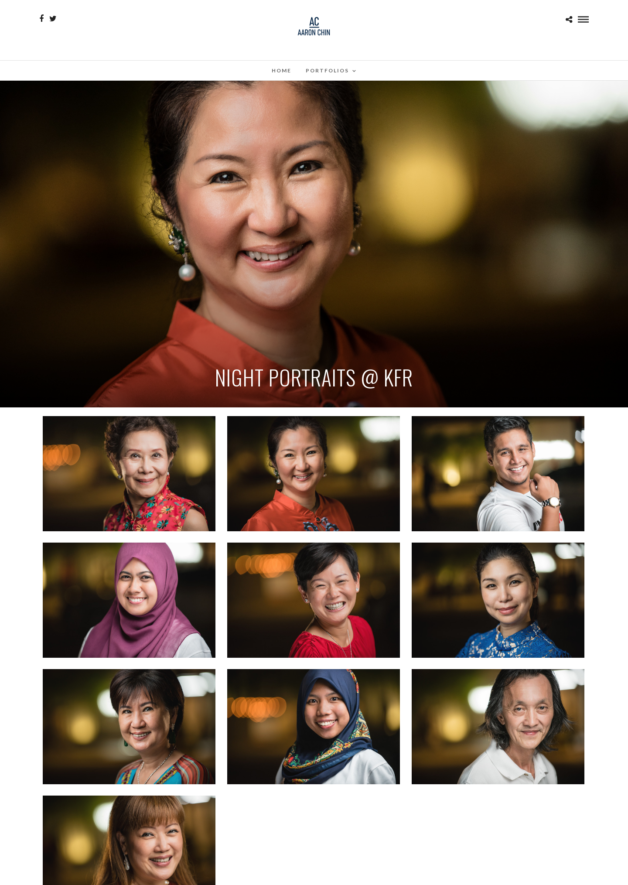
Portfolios (327, 70)
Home (281, 70)
